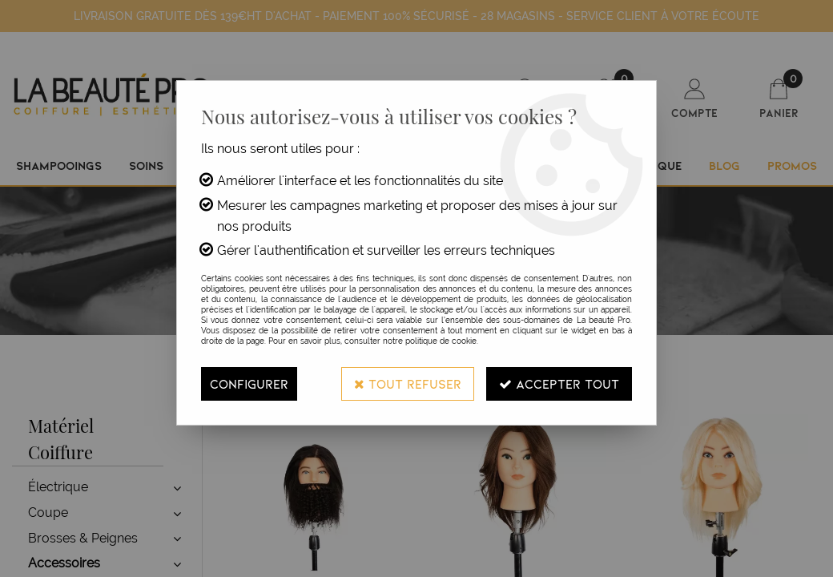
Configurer (249, 383)
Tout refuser (407, 383)
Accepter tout (559, 383)
